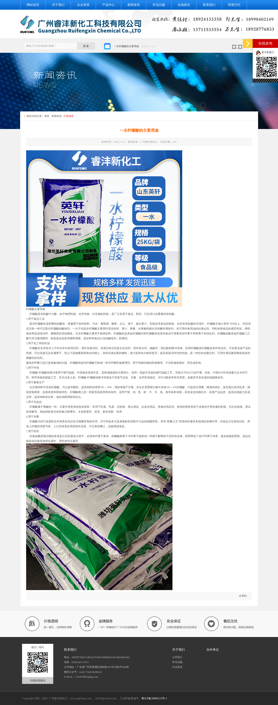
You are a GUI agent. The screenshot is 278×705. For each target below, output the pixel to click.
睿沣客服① (267, 52)
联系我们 (209, 4)
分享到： (243, 595)
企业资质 (83, 4)
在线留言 (184, 4)
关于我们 (58, 4)
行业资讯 (177, 667)
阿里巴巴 (234, 4)
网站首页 (33, 4)
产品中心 (108, 4)
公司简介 (177, 657)
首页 (46, 116)
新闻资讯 (133, 4)
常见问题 (159, 4)
